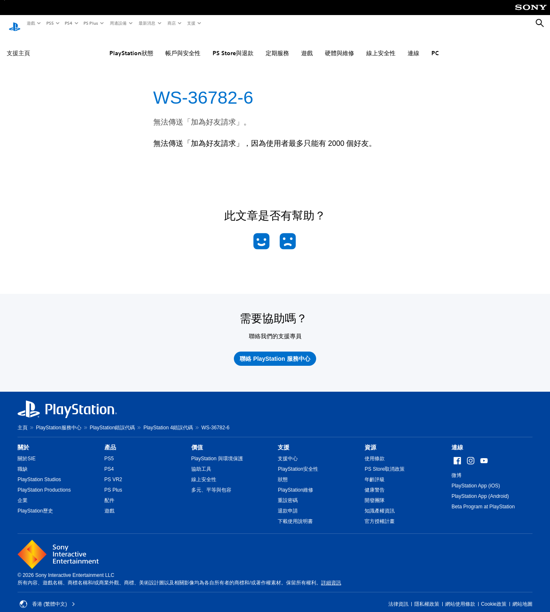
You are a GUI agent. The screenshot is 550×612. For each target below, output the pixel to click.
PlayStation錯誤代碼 (112, 420)
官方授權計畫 (380, 513)
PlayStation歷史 (35, 503)
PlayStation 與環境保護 (217, 451)
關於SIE (26, 451)
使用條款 (375, 451)
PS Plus (90, 23)
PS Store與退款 (233, 45)
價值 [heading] (197, 439)
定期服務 (277, 45)
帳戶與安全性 (182, 45)
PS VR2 (113, 471)
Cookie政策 (494, 596)
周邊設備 (117, 23)
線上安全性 (380, 45)
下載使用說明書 (295, 513)
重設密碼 (288, 492)
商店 (171, 23)
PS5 (49, 23)
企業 (23, 492)
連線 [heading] (457, 439)
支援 (191, 23)
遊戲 (30, 23)
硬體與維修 (339, 45)
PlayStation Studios (39, 471)
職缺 (23, 461)
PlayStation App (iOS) (475, 478)
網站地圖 (522, 596)
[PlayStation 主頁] (15, 23)
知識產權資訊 (380, 503)
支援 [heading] (283, 439)
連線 (413, 45)
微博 (456, 467)
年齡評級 (375, 471)
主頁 (23, 420)
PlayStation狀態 (131, 45)
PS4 (68, 23)
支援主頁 (18, 45)
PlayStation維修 (295, 482)
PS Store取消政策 (385, 461)
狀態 (283, 471)
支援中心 (288, 451)
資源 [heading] (370, 439)
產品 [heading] (110, 439)
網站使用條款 (460, 596)
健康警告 (375, 482)
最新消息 (146, 23)
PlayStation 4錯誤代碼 (168, 420)
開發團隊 (375, 492)
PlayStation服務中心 (58, 420)
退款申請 (288, 503)
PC (435, 45)
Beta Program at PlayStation (483, 499)
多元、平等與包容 (211, 482)
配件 (109, 492)
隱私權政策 (426, 596)
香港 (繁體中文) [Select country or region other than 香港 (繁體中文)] (47, 596)
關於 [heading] (23, 439)
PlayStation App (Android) (480, 488)
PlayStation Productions (44, 482)
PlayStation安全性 (298, 461)
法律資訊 (398, 596)
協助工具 (201, 461)
